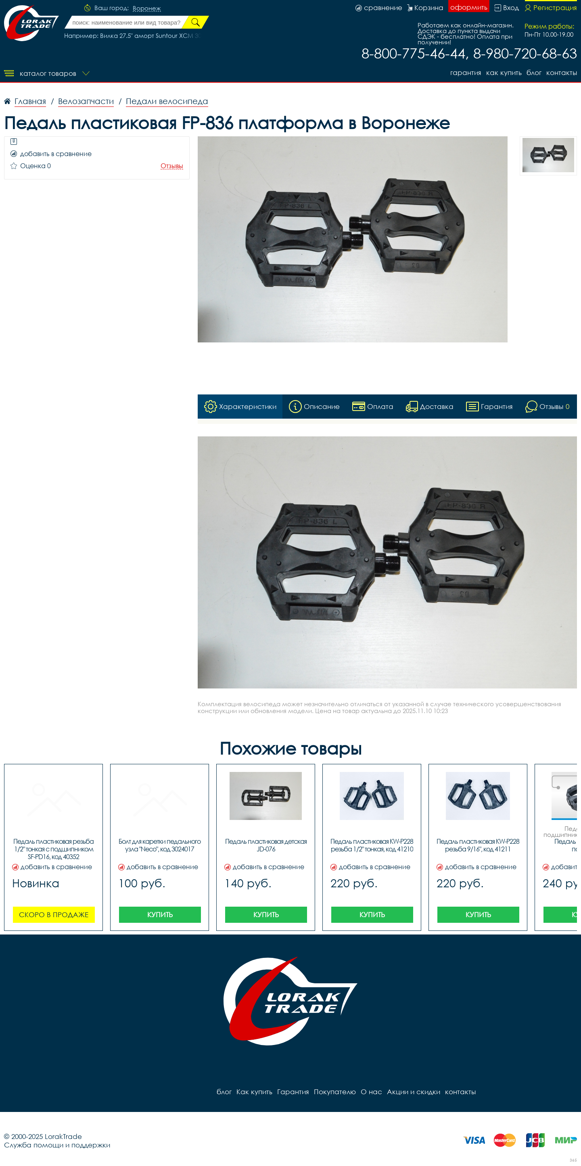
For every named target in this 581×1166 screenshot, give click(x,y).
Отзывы (172, 166)
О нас (371, 1091)
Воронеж (147, 8)
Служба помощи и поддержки (57, 1145)
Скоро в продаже (53, 914)
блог (534, 72)
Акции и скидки (413, 1091)
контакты (561, 72)
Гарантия (465, 72)
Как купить (504, 72)
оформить (468, 7)
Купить (160, 914)
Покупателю (335, 1091)
